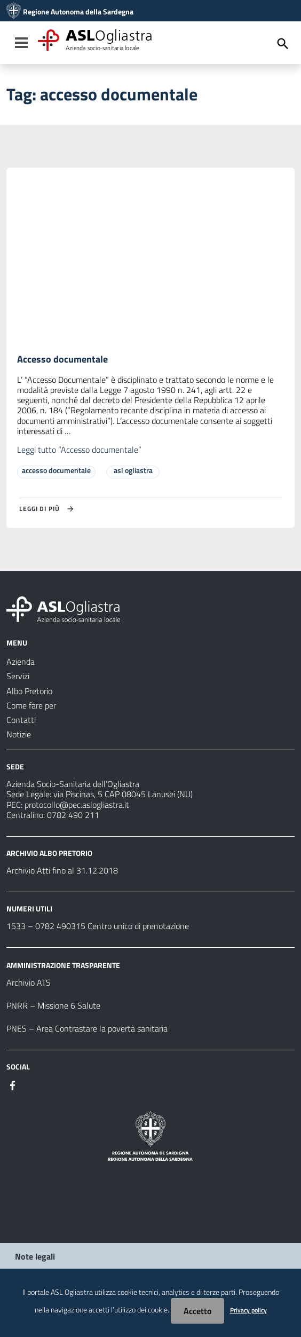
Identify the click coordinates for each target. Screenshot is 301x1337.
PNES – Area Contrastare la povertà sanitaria (87, 1028)
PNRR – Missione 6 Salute (53, 1005)
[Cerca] (283, 44)
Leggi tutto (79, 449)
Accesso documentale (62, 359)
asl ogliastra (133, 470)
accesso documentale (56, 470)
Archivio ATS (28, 982)
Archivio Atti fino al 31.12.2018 (62, 870)
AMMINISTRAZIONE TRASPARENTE (63, 965)
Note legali (35, 1256)
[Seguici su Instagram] (32, 1084)
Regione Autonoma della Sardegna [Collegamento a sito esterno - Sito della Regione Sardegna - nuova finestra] (78, 11)
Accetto (197, 1310)
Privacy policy (248, 1310)
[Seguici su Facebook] (12, 1084)
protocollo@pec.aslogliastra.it (77, 804)
